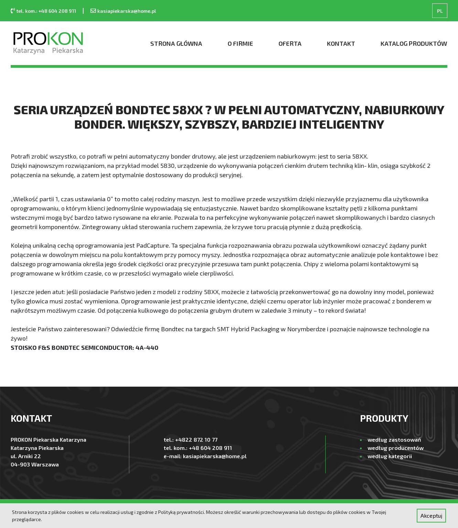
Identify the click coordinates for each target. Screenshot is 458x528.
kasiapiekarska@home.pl (126, 11)
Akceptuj (431, 515)
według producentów (396, 447)
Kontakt (341, 43)
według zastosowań (394, 439)
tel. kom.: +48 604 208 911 (46, 11)
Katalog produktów (414, 43)
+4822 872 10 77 (196, 439)
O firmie (240, 43)
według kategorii (390, 456)
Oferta (290, 43)
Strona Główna (176, 43)
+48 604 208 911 (210, 447)
